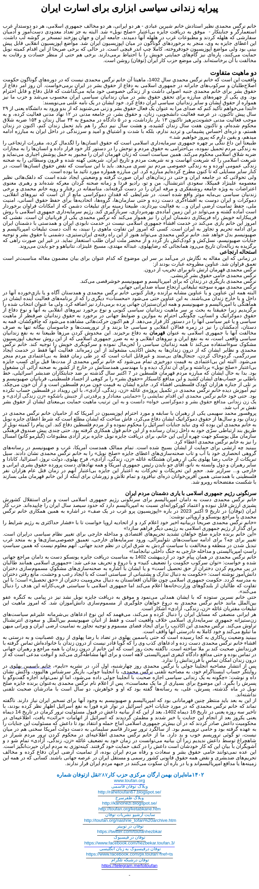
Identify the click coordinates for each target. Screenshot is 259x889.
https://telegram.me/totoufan (129, 865)
